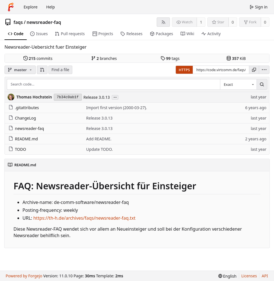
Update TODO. (99, 149)
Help (50, 7)
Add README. (98, 138)
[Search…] (262, 84)
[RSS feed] (163, 22)
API (265, 275)
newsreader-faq (44, 22)
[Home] (11, 7)
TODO (17, 149)
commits (38, 58)
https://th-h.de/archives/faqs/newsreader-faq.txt (84, 218)
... (115, 97)
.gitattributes (23, 107)
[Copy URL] (254, 70)
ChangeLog (22, 118)
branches (104, 58)
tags (170, 58)
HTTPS (184, 69)
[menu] (264, 70)
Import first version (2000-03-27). (116, 107)
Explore (30, 7)
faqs (18, 22)
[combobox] (238, 84)
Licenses (249, 275)
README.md (23, 138)
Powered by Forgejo (24, 275)
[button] (42, 70)
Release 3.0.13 (97, 97)
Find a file (60, 69)
